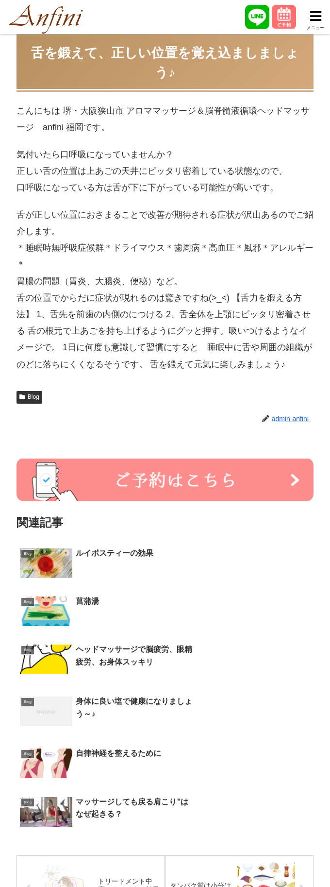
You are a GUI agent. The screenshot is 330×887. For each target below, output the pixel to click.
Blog (29, 396)
